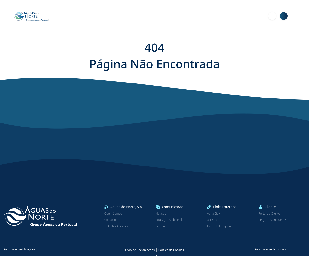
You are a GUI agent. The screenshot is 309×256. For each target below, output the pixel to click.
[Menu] (295, 16)
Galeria (160, 226)
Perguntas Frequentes (273, 220)
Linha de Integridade (220, 226)
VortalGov (213, 214)
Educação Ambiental (169, 220)
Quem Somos (113, 214)
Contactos (110, 220)
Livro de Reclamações (139, 250)
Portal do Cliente (269, 214)
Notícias (161, 214)
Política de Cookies (171, 250)
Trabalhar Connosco (117, 226)
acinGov (212, 220)
